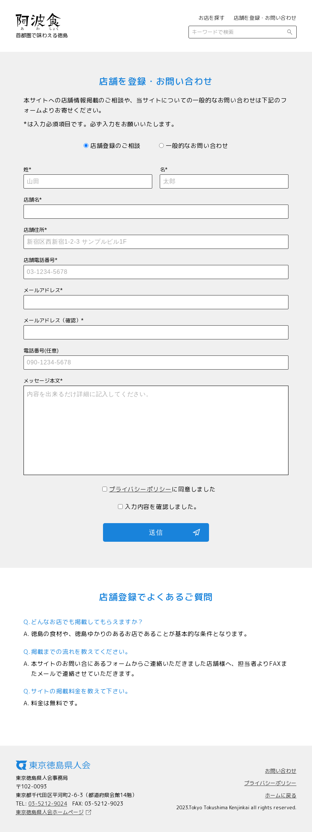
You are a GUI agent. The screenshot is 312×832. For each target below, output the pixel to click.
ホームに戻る (280, 795)
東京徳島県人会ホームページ (50, 812)
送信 (156, 532)
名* (224, 175)
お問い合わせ (280, 771)
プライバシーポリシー (140, 489)
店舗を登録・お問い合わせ (265, 17)
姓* (88, 175)
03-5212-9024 (47, 803)
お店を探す (212, 17)
